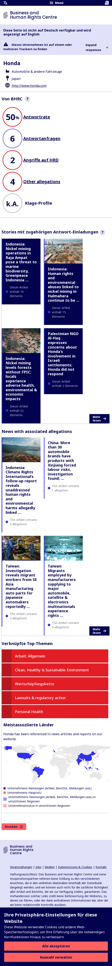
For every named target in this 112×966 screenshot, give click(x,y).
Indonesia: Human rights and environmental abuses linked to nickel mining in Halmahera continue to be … (63, 284)
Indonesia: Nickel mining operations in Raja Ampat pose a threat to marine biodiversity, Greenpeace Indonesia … (21, 262)
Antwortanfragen (41, 138)
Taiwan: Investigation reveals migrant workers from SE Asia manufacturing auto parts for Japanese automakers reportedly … (21, 586)
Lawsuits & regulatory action (40, 697)
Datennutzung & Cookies (75, 867)
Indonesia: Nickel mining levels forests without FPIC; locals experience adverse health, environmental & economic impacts (21, 378)
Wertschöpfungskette (34, 683)
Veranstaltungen (21, 867)
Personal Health (29, 711)
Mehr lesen (99, 419)
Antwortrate (36, 117)
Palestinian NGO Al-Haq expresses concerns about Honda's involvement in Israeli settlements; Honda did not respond (63, 353)
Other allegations (41, 181)
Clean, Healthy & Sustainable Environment (52, 669)
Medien (50, 867)
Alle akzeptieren (56, 946)
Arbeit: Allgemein (30, 656)
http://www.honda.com (29, 85)
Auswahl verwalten (56, 957)
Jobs (38, 867)
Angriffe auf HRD (41, 160)
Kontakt (101, 867)
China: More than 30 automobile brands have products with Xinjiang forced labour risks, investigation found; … (62, 460)
